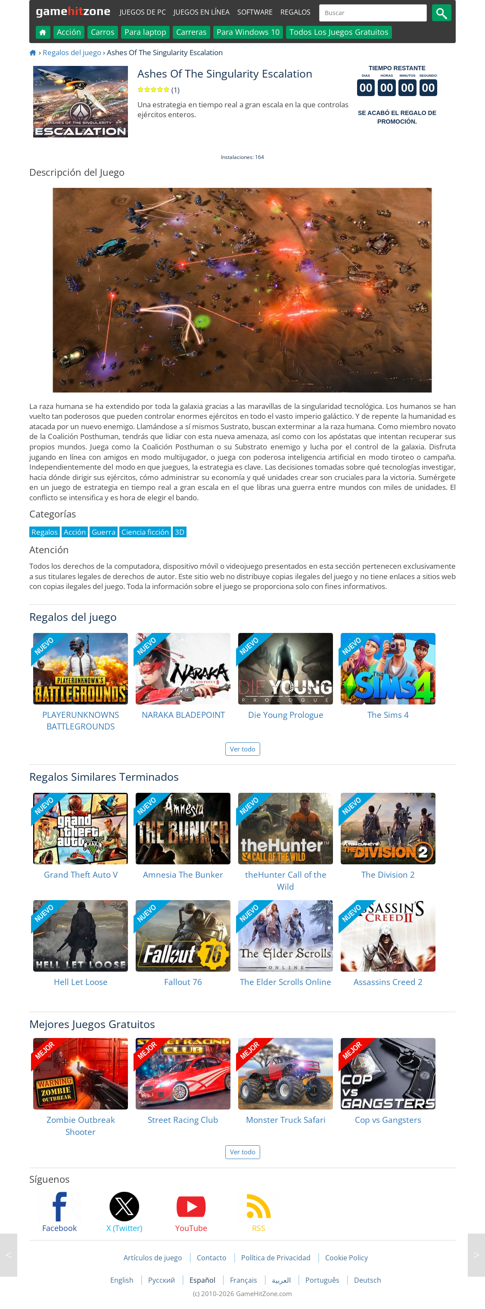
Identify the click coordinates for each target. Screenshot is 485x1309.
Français (244, 1280)
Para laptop (145, 32)
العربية (282, 1280)
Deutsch (367, 1280)
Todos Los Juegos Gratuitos (339, 32)
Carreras (191, 32)
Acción (69, 32)
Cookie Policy (346, 1257)
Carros (103, 32)
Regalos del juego (72, 52)
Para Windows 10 (248, 32)
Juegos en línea (202, 12)
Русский (162, 1280)
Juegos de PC (143, 12)
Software (255, 12)
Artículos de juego (153, 1257)
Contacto (212, 1257)
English (122, 1280)
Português (323, 1280)
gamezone (73, 11)
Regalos (295, 12)
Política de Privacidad (276, 1257)
